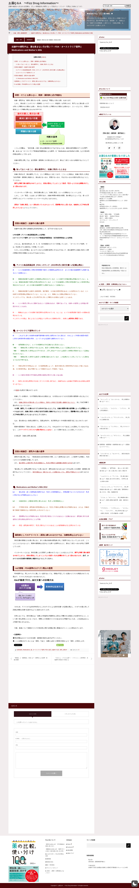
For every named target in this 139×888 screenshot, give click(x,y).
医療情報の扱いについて (107, 103)
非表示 (44, 57)
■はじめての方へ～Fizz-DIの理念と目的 (54, 855)
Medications (26, 650)
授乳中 (65, 650)
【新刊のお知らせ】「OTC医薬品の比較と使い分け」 (55, 845)
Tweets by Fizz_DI (106, 42)
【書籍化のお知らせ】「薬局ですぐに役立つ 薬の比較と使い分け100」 (55, 850)
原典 (18, 390)
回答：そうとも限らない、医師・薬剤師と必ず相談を (30, 61)
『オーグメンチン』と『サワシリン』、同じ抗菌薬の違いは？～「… (115, 436)
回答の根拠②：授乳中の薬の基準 (24, 75)
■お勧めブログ (69, 853)
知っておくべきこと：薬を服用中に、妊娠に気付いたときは (34, 64)
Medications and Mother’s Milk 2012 (27, 78)
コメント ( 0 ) (32, 714)
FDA (46, 650)
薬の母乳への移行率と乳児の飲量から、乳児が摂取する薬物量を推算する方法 (45, 463)
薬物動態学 (24, 33)
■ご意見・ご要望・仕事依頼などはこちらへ (54, 871)
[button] (134, 883)
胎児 (50, 650)
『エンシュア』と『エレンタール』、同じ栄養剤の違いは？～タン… (115, 400)
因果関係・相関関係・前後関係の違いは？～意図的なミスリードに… (115, 445)
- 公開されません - (23, 738)
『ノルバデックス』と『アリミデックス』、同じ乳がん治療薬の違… (115, 418)
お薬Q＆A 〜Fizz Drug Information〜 (33, 3)
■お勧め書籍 (69, 850)
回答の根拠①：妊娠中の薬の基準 (24, 67)
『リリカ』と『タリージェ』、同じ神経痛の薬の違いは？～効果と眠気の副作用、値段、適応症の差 (114, 500)
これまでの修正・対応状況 (107, 296)
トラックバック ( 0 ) (70, 714)
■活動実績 (48, 858)
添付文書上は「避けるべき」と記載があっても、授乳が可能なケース (56, 472)
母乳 (61, 650)
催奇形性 (19, 650)
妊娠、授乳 (16, 33)
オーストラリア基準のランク (25, 72)
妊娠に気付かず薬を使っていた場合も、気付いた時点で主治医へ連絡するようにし (47, 402)
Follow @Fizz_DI (105, 51)
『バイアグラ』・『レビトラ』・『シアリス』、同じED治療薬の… (115, 409)
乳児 (57, 650)
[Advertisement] (32, 685)
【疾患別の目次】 (105, 107)
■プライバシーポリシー (51, 867)
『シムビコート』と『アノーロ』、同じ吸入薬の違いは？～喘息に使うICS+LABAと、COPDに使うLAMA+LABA (114, 478)
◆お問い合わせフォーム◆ (110, 290)
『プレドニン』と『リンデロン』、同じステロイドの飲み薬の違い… (115, 427)
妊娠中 (54, 650)
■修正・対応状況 (50, 865)
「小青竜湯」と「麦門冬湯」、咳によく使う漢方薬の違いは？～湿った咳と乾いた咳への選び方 (114, 469)
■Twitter (68, 844)
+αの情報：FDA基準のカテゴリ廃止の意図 (27, 84)
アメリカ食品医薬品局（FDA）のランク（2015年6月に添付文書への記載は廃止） (41, 70)
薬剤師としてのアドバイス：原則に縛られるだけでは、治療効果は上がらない (37, 81)
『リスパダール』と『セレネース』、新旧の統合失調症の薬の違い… (115, 454)
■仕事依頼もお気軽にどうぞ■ (114, 143)
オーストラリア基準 (39, 650)
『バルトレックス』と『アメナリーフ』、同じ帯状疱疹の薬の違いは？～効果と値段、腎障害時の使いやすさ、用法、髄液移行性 (114, 489)
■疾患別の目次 (49, 862)
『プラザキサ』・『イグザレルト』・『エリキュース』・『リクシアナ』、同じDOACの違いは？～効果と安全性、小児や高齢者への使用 (114, 510)
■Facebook (69, 847)
